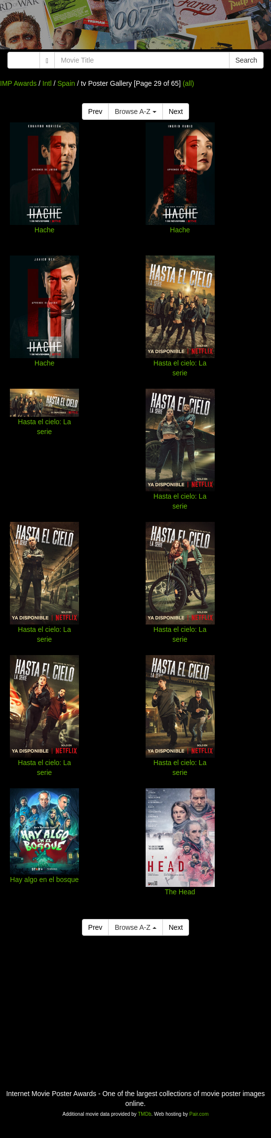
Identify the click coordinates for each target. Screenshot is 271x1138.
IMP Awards (18, 83)
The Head (180, 892)
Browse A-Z (135, 111)
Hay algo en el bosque (44, 879)
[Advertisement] (135, 27)
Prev (95, 111)
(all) (188, 83)
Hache (44, 230)
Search (246, 60)
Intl (47, 83)
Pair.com (199, 1114)
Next (176, 111)
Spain (66, 83)
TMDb (144, 1114)
